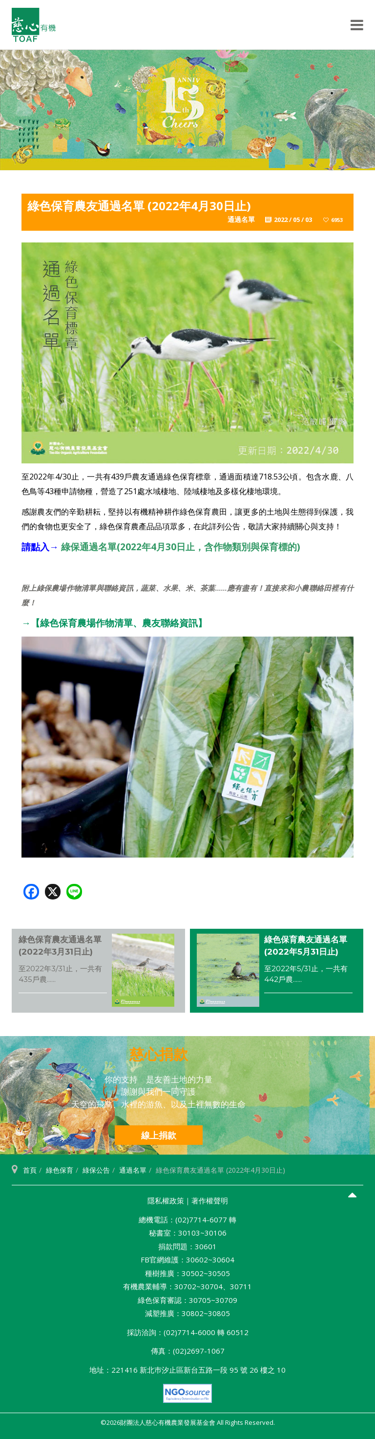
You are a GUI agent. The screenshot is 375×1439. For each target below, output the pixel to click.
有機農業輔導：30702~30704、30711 (187, 1286)
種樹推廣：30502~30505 (187, 1273)
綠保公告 (96, 1170)
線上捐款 (158, 1135)
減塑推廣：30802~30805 (187, 1313)
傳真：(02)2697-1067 (188, 1351)
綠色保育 (59, 1170)
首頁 (30, 1170)
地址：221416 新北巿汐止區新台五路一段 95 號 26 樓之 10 (187, 1370)
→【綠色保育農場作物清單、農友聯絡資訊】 (114, 623)
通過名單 (132, 1170)
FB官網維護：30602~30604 (187, 1259)
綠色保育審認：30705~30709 (187, 1300)
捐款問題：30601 (187, 1246)
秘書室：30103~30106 (188, 1233)
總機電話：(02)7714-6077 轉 (187, 1219)
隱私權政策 (165, 1200)
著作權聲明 (209, 1200)
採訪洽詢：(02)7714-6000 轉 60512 (188, 1332)
